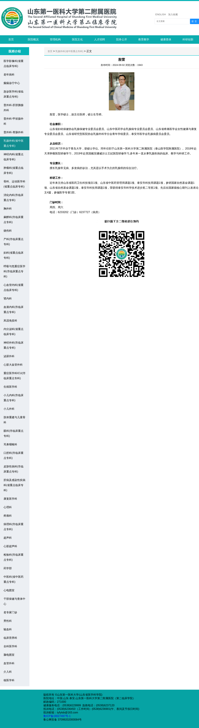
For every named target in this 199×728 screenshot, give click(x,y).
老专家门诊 (10, 612)
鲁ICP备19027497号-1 (57, 716)
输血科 (8, 629)
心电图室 (9, 590)
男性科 (8, 620)
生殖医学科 (10, 386)
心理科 (8, 507)
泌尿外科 (9, 356)
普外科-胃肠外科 (13, 132)
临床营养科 (10, 637)
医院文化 (77, 39)
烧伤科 (8, 230)
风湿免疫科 (10, 320)
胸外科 (8, 208)
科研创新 (188, 39)
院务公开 (121, 39)
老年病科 (9, 74)
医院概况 (33, 39)
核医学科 (9, 680)
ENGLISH (160, 14)
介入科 (8, 671)
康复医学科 (10, 498)
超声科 (8, 537)
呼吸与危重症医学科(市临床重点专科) (14, 271)
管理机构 (55, 39)
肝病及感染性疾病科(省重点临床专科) (14, 485)
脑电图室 (9, 654)
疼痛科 (8, 515)
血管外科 (9, 663)
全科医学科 (10, 646)
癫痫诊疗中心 (12, 83)
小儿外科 (9, 408)
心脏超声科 (10, 546)
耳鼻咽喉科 (10, 444)
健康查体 (165, 39)
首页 (11, 39)
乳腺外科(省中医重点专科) (69, 51)
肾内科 (8, 298)
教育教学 (143, 39)
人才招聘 (99, 39)
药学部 (8, 568)
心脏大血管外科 (13, 364)
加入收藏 (173, 14)
